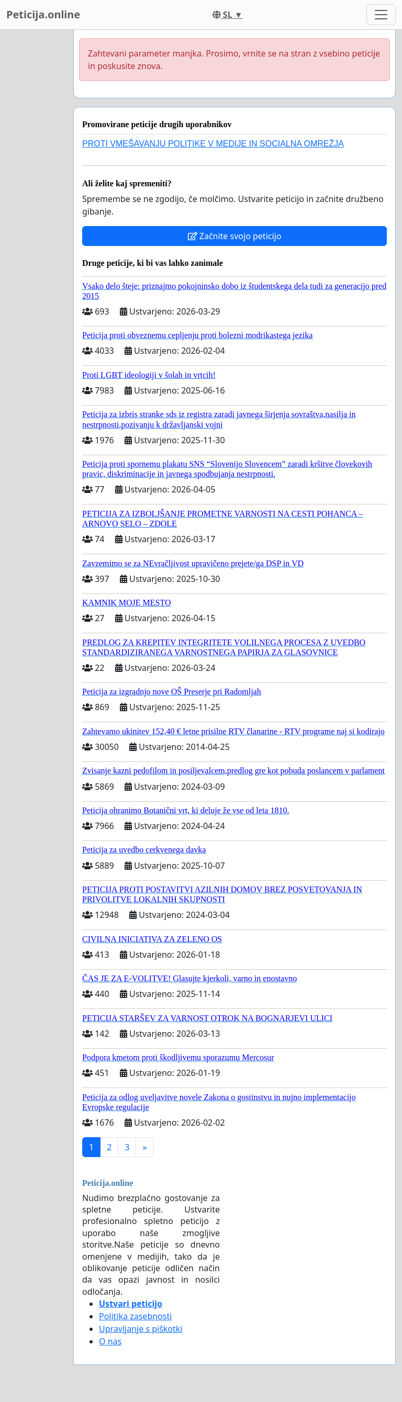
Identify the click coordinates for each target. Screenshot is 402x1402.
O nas (110, 1341)
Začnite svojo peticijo (235, 236)
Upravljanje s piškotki (141, 1328)
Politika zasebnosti (135, 1316)
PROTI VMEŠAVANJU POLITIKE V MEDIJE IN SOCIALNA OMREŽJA (213, 143)
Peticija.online (43, 14)
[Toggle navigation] (381, 14)
